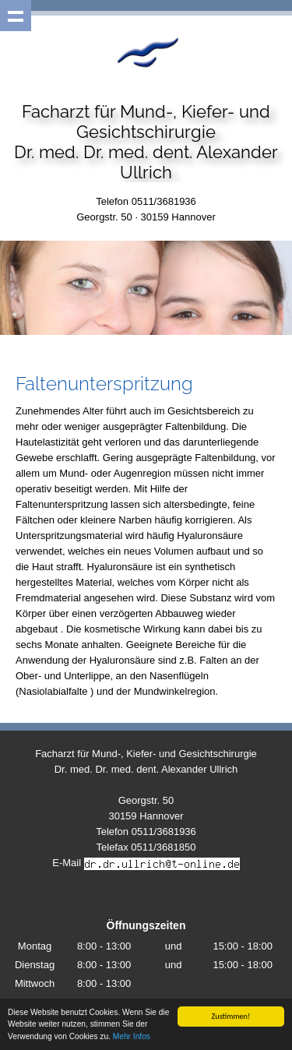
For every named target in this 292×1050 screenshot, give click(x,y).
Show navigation (15, 15)
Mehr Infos (131, 1037)
